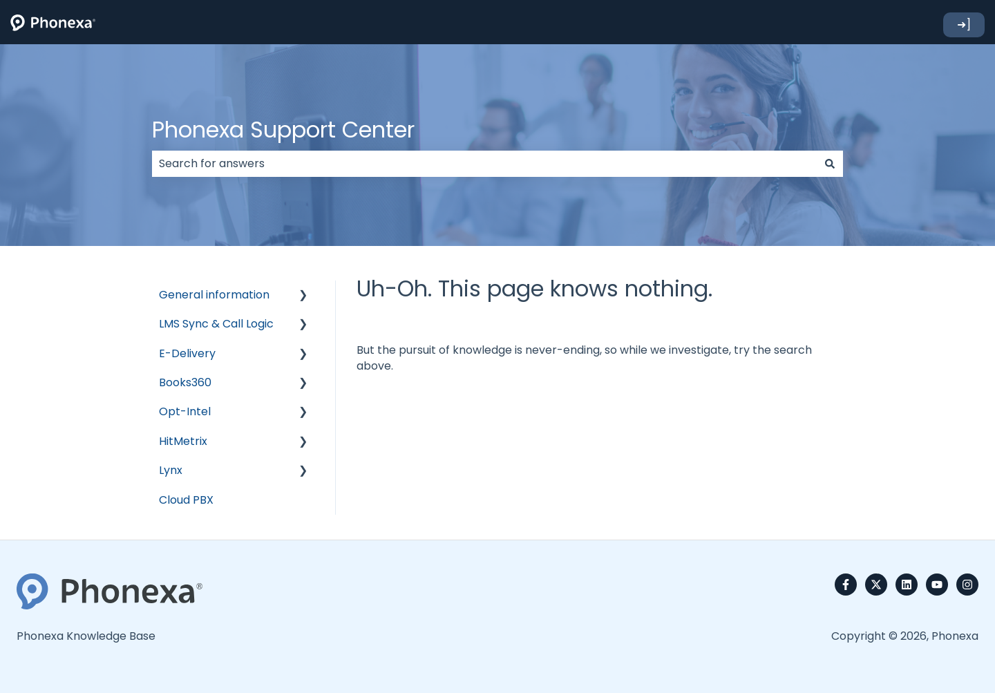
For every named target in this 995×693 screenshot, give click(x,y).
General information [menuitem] (214, 295)
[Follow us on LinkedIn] (907, 584)
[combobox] (484, 164)
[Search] (830, 164)
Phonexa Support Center (283, 129)
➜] (964, 24)
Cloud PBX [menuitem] (186, 500)
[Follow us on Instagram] (967, 584)
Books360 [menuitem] (185, 382)
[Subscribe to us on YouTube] (937, 584)
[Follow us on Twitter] (876, 584)
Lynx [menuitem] (170, 470)
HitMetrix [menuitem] (183, 441)
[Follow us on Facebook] (846, 584)
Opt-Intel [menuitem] (185, 411)
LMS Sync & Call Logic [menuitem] (216, 324)
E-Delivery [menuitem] (187, 353)
